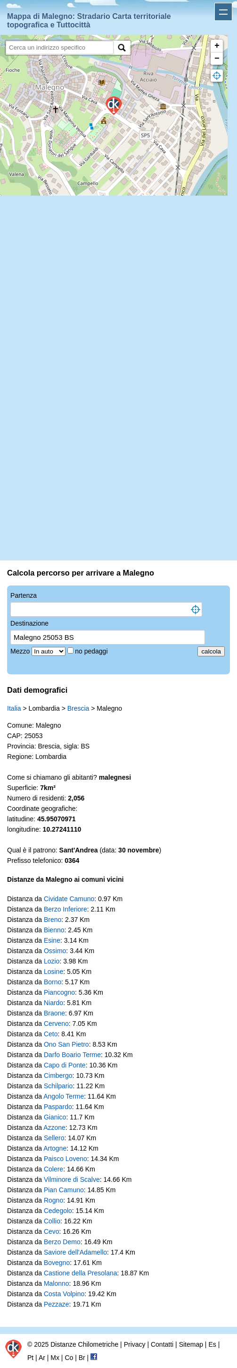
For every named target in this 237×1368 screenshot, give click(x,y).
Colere (53, 1169)
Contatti (162, 1344)
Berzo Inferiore (65, 909)
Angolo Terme (63, 1096)
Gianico (55, 1117)
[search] (60, 47)
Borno (52, 982)
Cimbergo (58, 1075)
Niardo (53, 1003)
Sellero (54, 1138)
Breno (52, 919)
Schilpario (58, 1086)
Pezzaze (56, 1304)
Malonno (56, 1283)
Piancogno (59, 992)
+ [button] (217, 46)
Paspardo (58, 1106)
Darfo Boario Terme (72, 1054)
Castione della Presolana (80, 1273)
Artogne (54, 1148)
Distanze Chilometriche (84, 1344)
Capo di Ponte (65, 1065)
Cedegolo (58, 1210)
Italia (14, 708)
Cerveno (56, 1023)
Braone (54, 1013)
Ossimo (55, 951)
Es (212, 1344)
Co (69, 1357)
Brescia (78, 708)
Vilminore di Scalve (72, 1179)
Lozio (51, 961)
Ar (42, 1357)
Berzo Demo (62, 1242)
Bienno (54, 930)
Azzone (54, 1127)
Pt (30, 1357)
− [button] (217, 58)
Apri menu (223, 12)
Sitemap (191, 1344)
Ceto (51, 1034)
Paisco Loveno (65, 1158)
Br (82, 1357)
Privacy (135, 1344)
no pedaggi (92, 651)
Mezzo (21, 651)
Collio (52, 1221)
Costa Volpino (64, 1294)
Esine (52, 940)
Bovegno (57, 1262)
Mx (54, 1357)
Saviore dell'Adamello (75, 1252)
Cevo (51, 1231)
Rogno (53, 1200)
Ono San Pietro (66, 1044)
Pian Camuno (64, 1190)
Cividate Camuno (69, 899)
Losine (53, 971)
